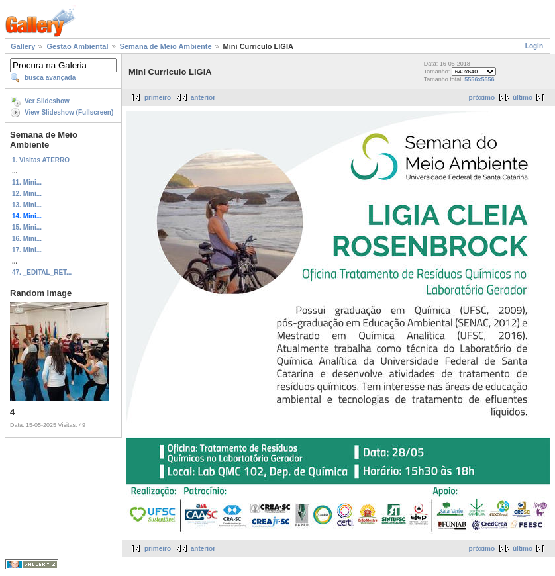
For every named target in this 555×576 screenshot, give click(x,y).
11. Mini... (27, 182)
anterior (203, 97)
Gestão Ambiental (77, 46)
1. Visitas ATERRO (41, 160)
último (522, 97)
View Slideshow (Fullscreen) (69, 112)
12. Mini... (27, 193)
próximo (482, 97)
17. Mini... (27, 250)
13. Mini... (27, 205)
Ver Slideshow (47, 101)
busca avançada (50, 77)
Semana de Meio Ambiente (166, 46)
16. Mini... (27, 238)
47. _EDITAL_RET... (42, 272)
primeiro (157, 97)
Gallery (23, 46)
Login (534, 46)
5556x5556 (479, 79)
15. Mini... (27, 227)
